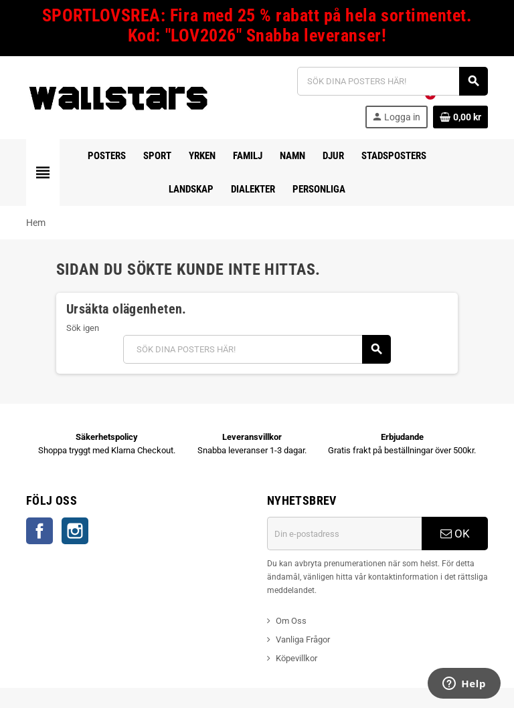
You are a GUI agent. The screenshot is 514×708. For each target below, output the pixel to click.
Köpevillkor (296, 658)
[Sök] (392, 81)
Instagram (75, 530)
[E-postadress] (344, 533)
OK (455, 533)
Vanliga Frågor (303, 639)
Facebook (39, 530)
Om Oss (291, 621)
